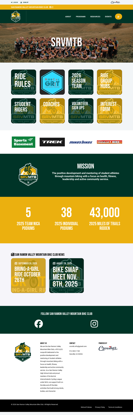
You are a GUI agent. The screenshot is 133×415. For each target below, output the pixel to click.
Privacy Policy (100, 410)
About (68, 16)
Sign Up (24, 2)
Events (108, 16)
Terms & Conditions (115, 410)
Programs (81, 16)
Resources (95, 16)
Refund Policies (86, 410)
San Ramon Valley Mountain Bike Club (29, 7)
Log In (14, 2)
